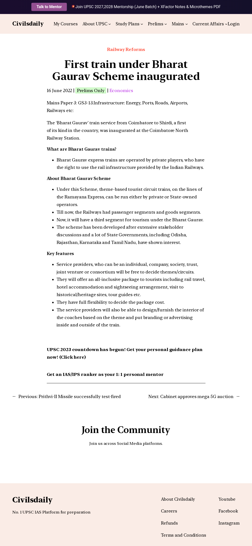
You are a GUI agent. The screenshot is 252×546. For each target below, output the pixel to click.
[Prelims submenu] (165, 24)
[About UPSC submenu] (109, 24)
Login (234, 23)
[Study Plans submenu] (142, 24)
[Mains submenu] (186, 24)
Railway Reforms (126, 49)
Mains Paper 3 (61, 102)
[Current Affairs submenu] (226, 24)
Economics (121, 90)
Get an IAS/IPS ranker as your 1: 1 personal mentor (105, 374)
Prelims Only (91, 90)
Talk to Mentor (49, 6)
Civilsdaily (28, 23)
